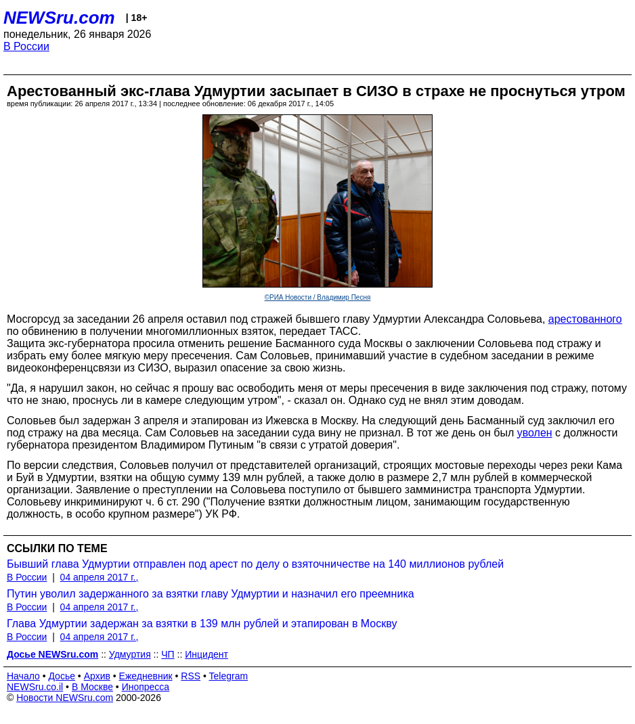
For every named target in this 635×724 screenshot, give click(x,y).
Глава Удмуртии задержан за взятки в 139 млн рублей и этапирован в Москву (202, 623)
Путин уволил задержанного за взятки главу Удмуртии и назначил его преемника (210, 593)
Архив (97, 676)
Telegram (228, 676)
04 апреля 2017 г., (99, 577)
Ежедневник (146, 676)
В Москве (92, 686)
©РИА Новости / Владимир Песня (318, 297)
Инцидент (206, 654)
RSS (190, 676)
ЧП (167, 654)
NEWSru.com (59, 17)
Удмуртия (130, 654)
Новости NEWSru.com (64, 697)
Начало (23, 676)
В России (26, 46)
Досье (61, 676)
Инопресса (146, 686)
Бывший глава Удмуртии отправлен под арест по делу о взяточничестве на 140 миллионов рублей (255, 564)
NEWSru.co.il (35, 686)
